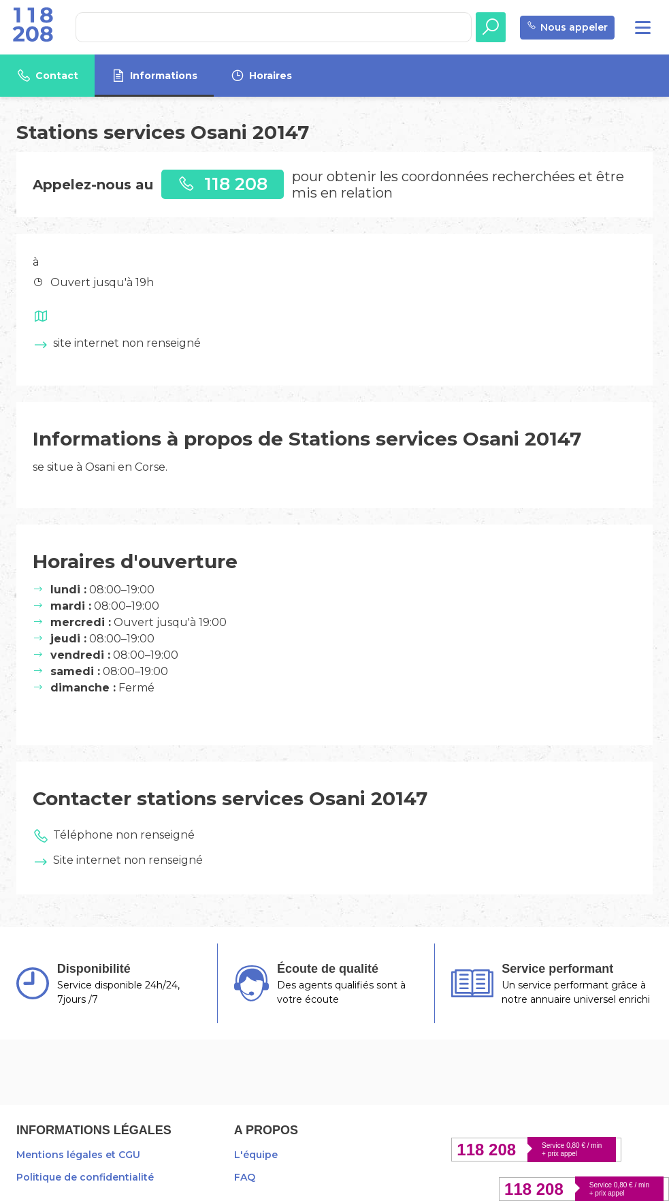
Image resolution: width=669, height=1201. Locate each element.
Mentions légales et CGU (78, 1155)
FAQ (244, 1177)
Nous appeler (567, 27)
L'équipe (256, 1155)
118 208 (222, 183)
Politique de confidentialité (85, 1177)
